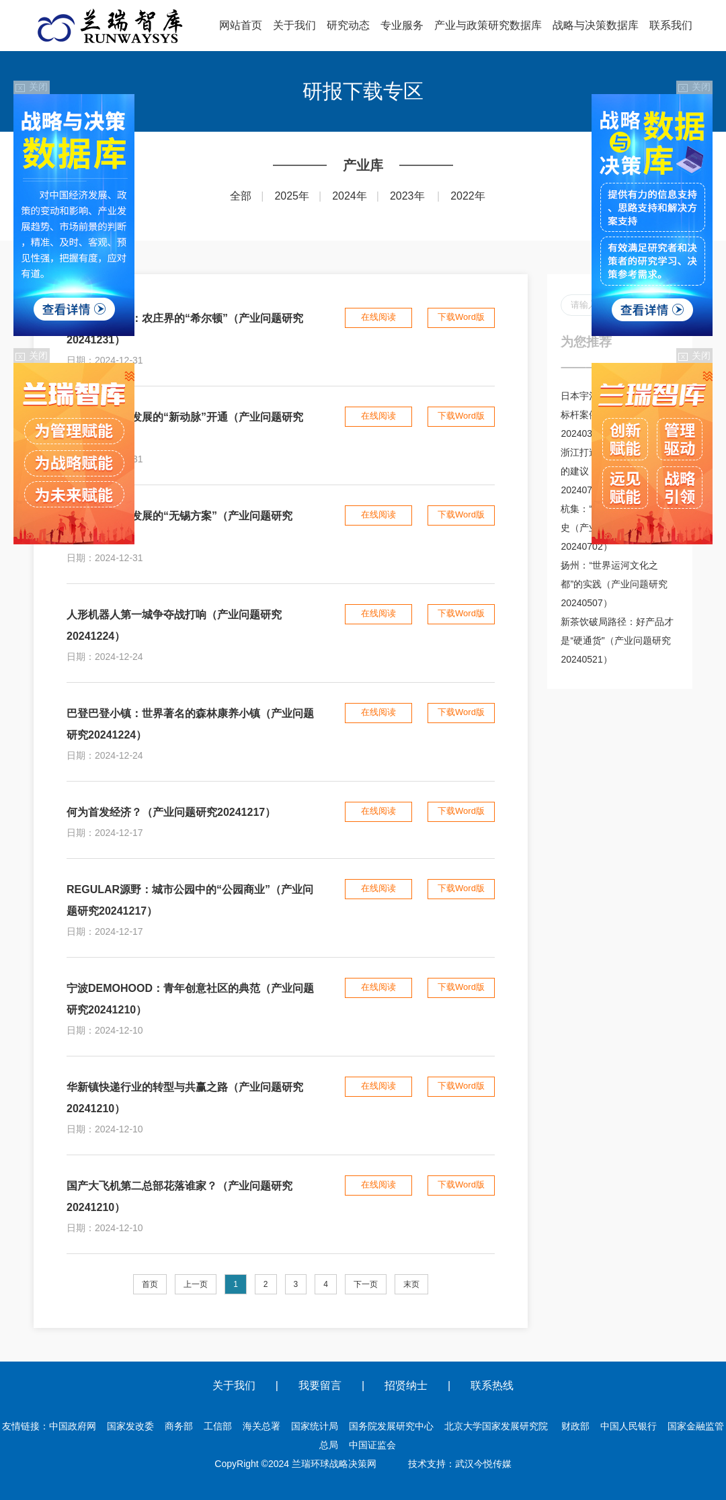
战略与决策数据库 (596, 25)
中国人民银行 (628, 1426)
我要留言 (319, 1385)
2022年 (467, 196)
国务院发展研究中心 (391, 1426)
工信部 (218, 1426)
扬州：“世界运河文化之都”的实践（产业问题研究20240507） (614, 584)
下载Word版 (461, 317)
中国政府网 (72, 1426)
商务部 (179, 1426)
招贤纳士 (406, 1385)
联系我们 (670, 25)
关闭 (31, 86)
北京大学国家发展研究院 (496, 1426)
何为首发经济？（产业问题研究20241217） (171, 812)
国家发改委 (130, 1426)
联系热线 (492, 1385)
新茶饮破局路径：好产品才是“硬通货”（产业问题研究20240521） (617, 640)
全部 (240, 196)
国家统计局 (314, 1426)
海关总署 (261, 1426)
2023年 (407, 196)
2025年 (291, 196)
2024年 (349, 196)
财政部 (575, 1426)
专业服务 (402, 25)
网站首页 (240, 25)
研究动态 (348, 25)
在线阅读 (378, 317)
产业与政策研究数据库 (488, 25)
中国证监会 (372, 1445)
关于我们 (294, 25)
